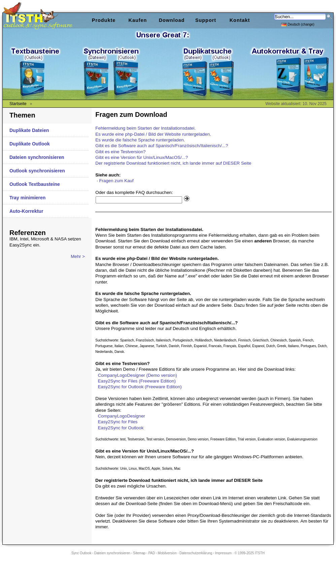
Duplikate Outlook (29, 143)
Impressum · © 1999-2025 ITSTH (240, 553)
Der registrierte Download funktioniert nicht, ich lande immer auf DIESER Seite (173, 163)
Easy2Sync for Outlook (121, 427)
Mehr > (78, 256)
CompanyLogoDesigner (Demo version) (137, 375)
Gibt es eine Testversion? (120, 151)
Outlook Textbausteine (34, 184)
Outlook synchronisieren (37, 170)
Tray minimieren (27, 197)
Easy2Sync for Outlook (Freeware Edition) (140, 386)
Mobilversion (167, 553)
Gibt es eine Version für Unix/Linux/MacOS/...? (141, 157)
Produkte (103, 20)
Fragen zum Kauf (116, 180)
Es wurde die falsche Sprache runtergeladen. (140, 139)
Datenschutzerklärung (195, 553)
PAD (151, 553)
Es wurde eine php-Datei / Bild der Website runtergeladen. (153, 134)
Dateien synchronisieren (36, 157)
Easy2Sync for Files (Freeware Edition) (137, 381)
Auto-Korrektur (26, 211)
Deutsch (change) (297, 24)
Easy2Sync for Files (118, 421)
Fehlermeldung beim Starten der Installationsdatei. (145, 128)
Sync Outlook (81, 553)
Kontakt (240, 20)
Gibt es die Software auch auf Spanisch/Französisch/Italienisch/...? (161, 145)
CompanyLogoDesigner (121, 416)
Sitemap (139, 553)
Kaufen (138, 20)
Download (172, 20)
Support (205, 20)
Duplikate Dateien (29, 130)
